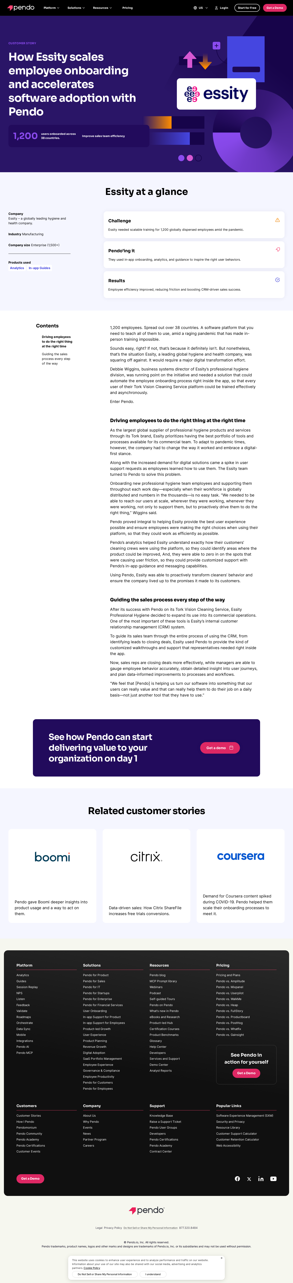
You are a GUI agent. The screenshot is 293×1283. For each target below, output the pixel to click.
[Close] (221, 1258)
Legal (99, 1227)
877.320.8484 (188, 1227)
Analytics (22, 975)
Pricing (127, 8)
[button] (220, 748)
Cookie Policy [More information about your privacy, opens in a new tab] (92, 1267)
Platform (52, 8)
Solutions (76, 8)
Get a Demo (275, 8)
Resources (102, 8)
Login (221, 8)
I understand (147, 1274)
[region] (146, 1268)
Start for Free (247, 8)
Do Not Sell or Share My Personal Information (103, 1274)
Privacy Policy (113, 1227)
